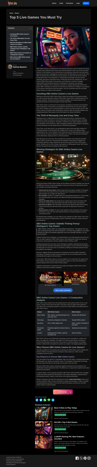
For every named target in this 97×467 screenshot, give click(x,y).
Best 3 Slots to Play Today (65, 408)
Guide (61, 3)
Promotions (69, 3)
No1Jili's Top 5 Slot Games (65, 422)
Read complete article (60, 414)
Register (86, 3)
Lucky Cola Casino (75, 379)
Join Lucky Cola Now (62, 290)
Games (54, 3)
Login (78, 3)
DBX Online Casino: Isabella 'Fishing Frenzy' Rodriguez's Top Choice (20, 48)
